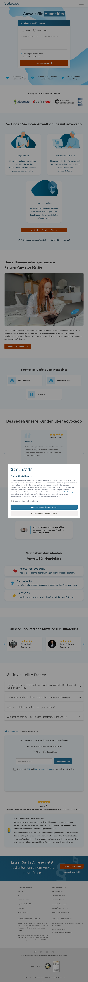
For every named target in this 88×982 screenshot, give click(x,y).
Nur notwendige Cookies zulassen (44, 513)
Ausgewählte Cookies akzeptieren (44, 507)
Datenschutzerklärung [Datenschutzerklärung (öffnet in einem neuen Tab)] (64, 492)
